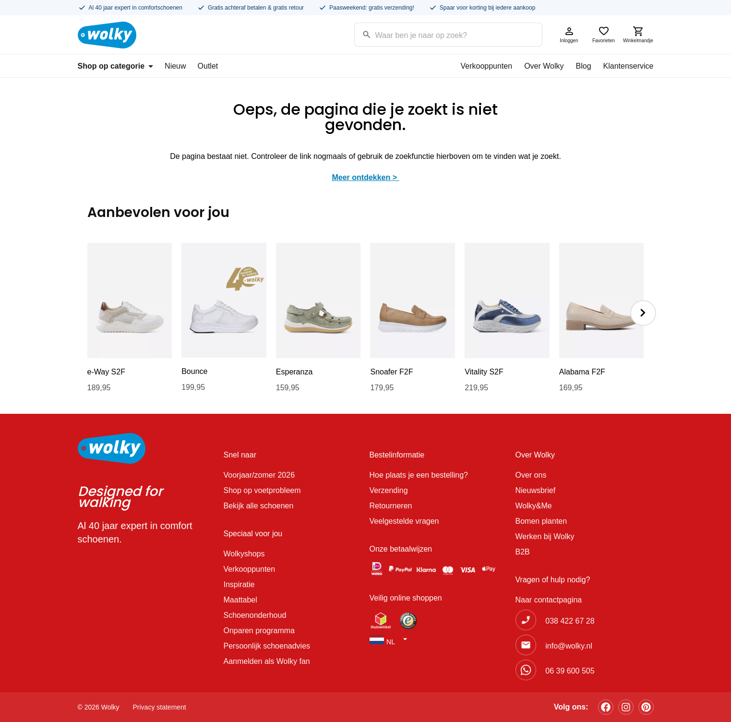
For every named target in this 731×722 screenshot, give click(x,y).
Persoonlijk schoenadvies (267, 646)
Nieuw (175, 66)
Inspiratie (239, 584)
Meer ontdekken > (365, 177)
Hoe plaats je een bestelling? (419, 475)
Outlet (208, 66)
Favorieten (603, 34)
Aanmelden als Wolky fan (267, 661)
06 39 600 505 (569, 671)
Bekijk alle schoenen (259, 506)
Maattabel (240, 600)
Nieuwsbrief (535, 490)
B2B (522, 552)
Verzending (389, 490)
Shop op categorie (116, 66)
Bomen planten (541, 521)
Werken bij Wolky (545, 536)
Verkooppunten (486, 66)
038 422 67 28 (569, 621)
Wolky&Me (533, 506)
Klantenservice (628, 66)
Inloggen (569, 34)
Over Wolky (543, 66)
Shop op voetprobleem (262, 490)
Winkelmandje (638, 34)
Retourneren (391, 506)
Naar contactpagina (548, 600)
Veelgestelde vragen (404, 521)
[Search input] (436, 34)
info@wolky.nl (568, 646)
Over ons (531, 475)
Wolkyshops (244, 554)
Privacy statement (159, 707)
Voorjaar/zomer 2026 (259, 475)
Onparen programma (259, 630)
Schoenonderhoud (255, 615)
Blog (583, 66)
